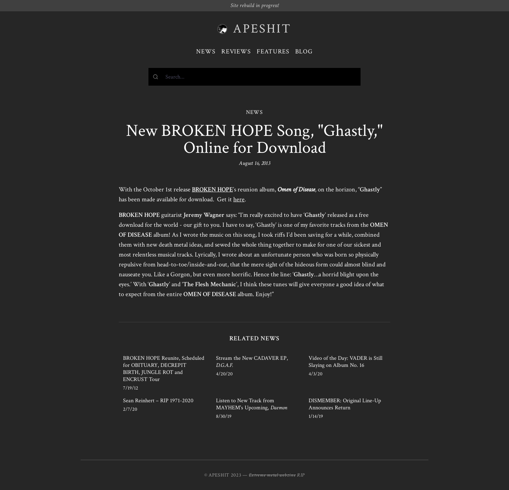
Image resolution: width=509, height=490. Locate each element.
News (206, 51)
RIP (301, 475)
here (239, 199)
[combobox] (254, 77)
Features (273, 51)
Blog (304, 51)
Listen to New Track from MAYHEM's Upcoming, (251, 404)
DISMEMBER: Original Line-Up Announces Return (345, 404)
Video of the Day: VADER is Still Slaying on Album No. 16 (345, 361)
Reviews (236, 51)
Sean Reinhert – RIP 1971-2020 (158, 400)
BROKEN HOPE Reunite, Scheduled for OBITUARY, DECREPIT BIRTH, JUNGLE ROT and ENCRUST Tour (163, 368)
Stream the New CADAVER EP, (252, 361)
